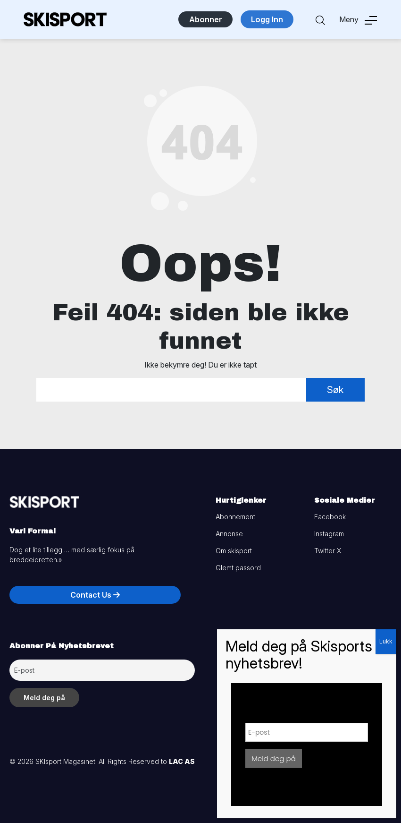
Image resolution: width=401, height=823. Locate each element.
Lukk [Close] (386, 641)
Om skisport (234, 551)
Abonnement (235, 517)
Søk (335, 389)
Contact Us (95, 595)
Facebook (330, 517)
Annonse (229, 534)
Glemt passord (238, 568)
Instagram (329, 534)
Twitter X (327, 551)
